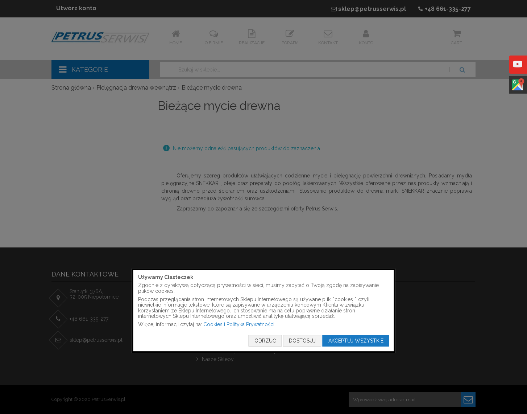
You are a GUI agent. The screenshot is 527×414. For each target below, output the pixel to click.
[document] (263, 311)
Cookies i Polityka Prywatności (238, 324)
